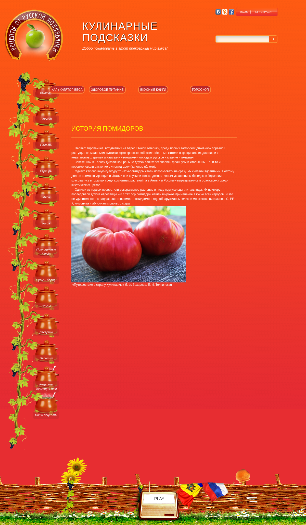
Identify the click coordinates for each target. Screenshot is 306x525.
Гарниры (46, 171)
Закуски (46, 119)
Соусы (46, 306)
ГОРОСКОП (200, 90)
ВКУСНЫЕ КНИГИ (153, 90)
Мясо (46, 197)
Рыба (46, 223)
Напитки (46, 358)
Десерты (46, 332)
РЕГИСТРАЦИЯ (263, 11)
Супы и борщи (46, 280)
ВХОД (244, 11)
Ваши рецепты (46, 415)
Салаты (46, 145)
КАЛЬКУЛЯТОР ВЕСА (67, 90)
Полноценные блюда (46, 252)
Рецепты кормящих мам (46, 387)
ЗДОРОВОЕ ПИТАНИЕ (107, 90)
